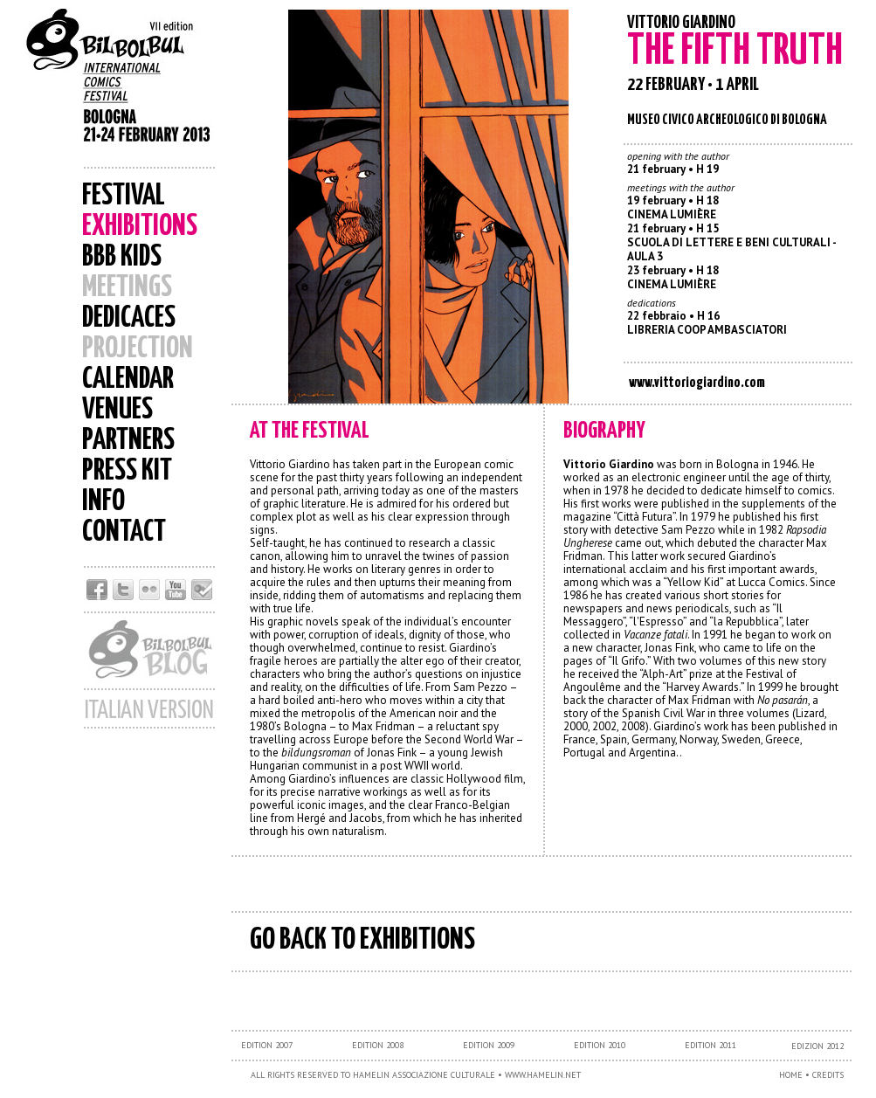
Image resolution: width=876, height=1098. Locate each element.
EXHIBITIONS (139, 226)
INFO (103, 501)
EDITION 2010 (599, 1045)
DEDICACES (129, 318)
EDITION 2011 (710, 1045)
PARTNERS (128, 440)
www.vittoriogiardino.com (697, 383)
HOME (791, 1075)
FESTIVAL (123, 196)
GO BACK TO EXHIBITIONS (362, 940)
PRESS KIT (127, 471)
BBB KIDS (122, 257)
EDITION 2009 (488, 1045)
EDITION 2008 (378, 1045)
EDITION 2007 (267, 1045)
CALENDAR (128, 379)
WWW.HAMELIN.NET (543, 1075)
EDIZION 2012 (817, 1046)
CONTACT (124, 532)
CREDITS (828, 1075)
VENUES (117, 410)
